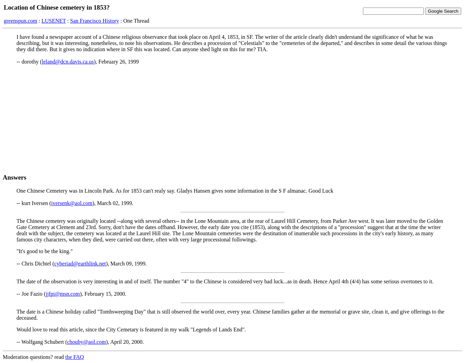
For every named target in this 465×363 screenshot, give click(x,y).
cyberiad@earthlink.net (80, 263)
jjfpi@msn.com (63, 294)
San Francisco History (94, 21)
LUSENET (54, 21)
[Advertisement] (232, 119)
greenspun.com (20, 21)
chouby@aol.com (86, 342)
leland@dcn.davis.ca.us (68, 62)
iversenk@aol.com (71, 203)
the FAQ (74, 357)
